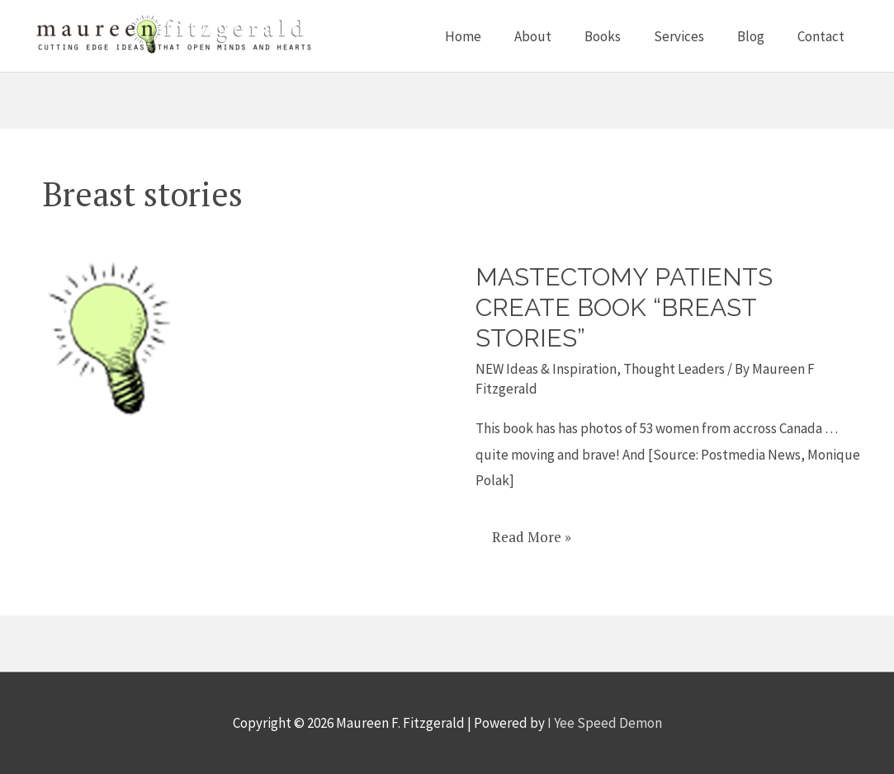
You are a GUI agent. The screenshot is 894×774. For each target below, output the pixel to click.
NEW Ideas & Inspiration (546, 369)
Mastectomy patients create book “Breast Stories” (624, 307)
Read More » (531, 531)
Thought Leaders (674, 369)
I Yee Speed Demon (604, 723)
